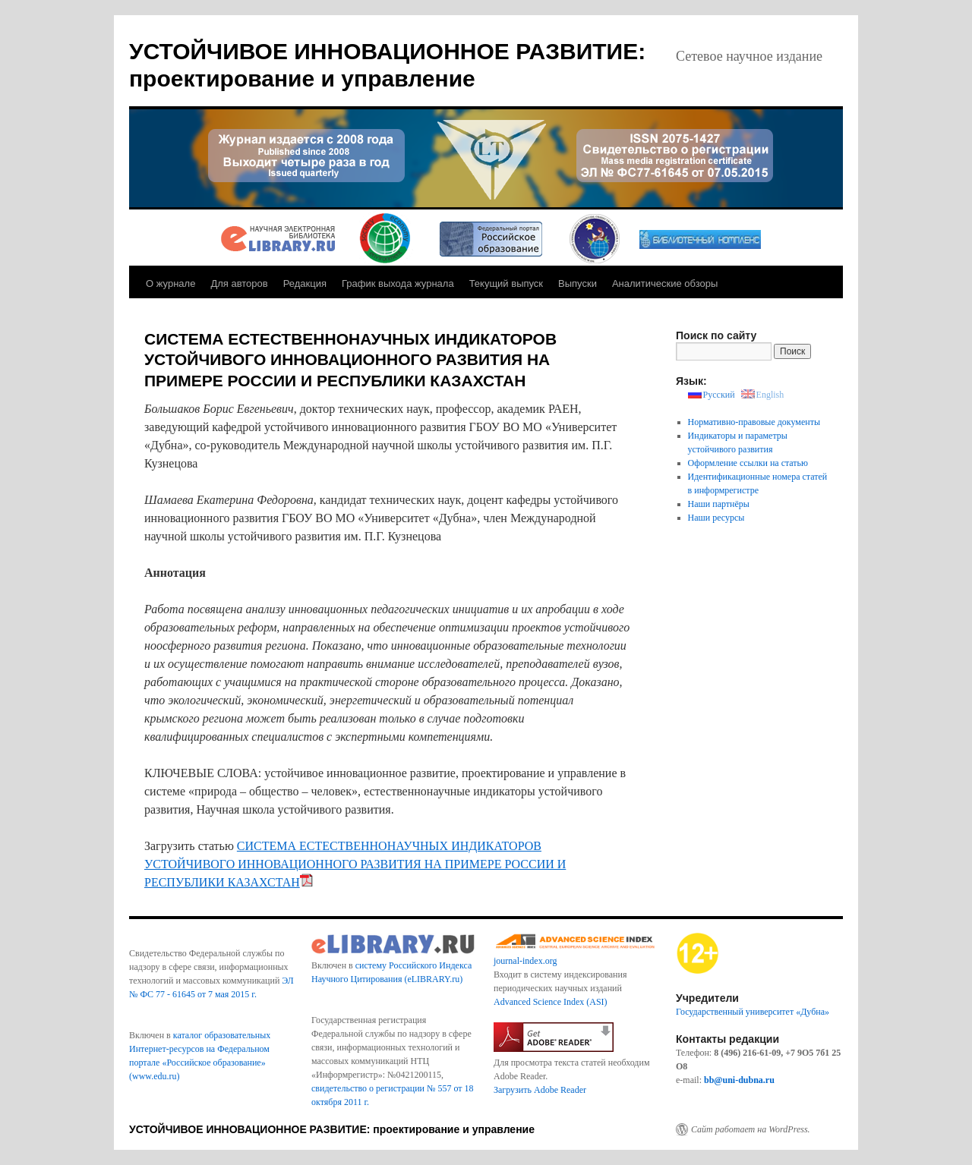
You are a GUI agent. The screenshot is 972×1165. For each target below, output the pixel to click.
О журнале (170, 283)
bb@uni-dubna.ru (739, 1080)
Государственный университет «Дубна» (752, 1011)
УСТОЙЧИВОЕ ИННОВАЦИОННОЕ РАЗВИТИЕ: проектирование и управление (332, 1129)
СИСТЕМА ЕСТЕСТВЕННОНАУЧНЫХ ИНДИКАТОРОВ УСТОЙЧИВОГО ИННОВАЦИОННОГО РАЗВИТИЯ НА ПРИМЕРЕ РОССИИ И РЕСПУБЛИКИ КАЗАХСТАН (355, 864)
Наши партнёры (719, 504)
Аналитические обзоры (665, 283)
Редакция (305, 283)
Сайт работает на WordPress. (750, 1129)
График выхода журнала (398, 283)
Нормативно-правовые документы (754, 422)
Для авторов (238, 283)
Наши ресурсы (716, 517)
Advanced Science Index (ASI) (551, 1002)
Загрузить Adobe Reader (540, 1090)
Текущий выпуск (506, 283)
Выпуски (577, 283)
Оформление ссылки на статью (748, 463)
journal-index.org (525, 961)
